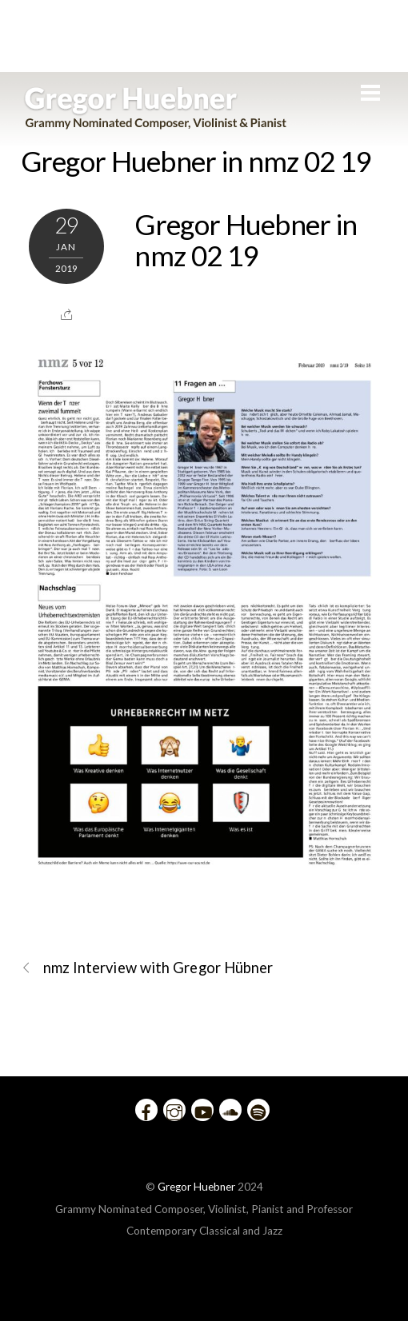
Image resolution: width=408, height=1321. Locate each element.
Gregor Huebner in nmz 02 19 (196, 161)
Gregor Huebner (196, 1186)
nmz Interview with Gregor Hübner (147, 968)
